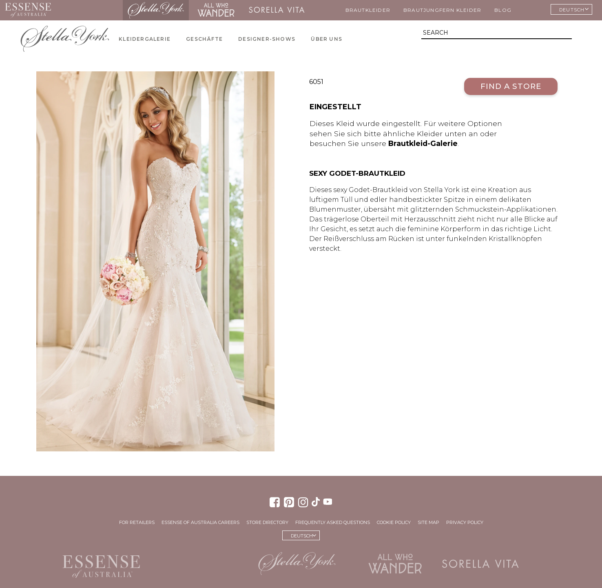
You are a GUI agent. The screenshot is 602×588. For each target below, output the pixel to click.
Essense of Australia (28, 10)
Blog (502, 10)
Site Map (428, 522)
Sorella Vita (276, 10)
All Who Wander (216, 10)
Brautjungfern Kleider (442, 10)
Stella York (156, 10)
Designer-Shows (266, 39)
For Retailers (137, 522)
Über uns (326, 39)
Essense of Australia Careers (200, 522)
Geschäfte (204, 39)
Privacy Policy (464, 522)
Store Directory (267, 522)
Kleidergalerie (144, 39)
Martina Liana (89, 10)
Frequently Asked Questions (332, 522)
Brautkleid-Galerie (423, 143)
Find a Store (510, 86)
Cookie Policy (394, 522)
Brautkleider (367, 10)
